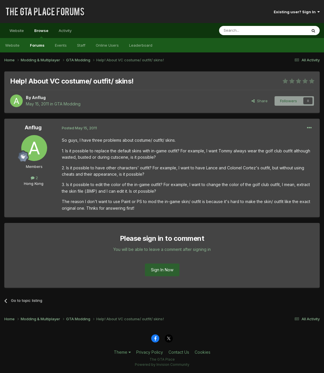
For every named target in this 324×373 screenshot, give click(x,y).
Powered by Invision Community (162, 364)
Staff (81, 45)
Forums (37, 45)
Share (260, 101)
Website (16, 30)
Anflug (39, 97)
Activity (65, 30)
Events (61, 45)
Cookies (202, 352)
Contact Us (178, 352)
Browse (41, 33)
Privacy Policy (149, 352)
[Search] (248, 30)
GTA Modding (67, 103)
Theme (122, 352)
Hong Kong (33, 183)
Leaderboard (140, 45)
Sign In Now (162, 269)
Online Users (107, 45)
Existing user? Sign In (297, 12)
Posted (79, 128)
